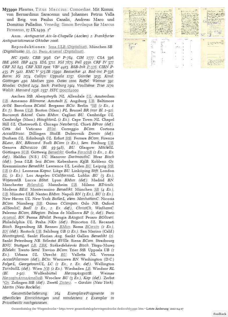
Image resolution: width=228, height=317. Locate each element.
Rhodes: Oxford (16, 85)
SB (94, 105)
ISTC (54, 90)
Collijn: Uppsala (49, 76)
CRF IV (99, 62)
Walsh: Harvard (16, 90)
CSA (101, 57)
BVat (51, 128)
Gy (6, 282)
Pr (12, 71)
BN (5, 231)
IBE (5, 62)
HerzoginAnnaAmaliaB (22, 277)
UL (89, 96)
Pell (78, 62)
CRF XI (9, 66)
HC (14, 57)
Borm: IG (11, 76)
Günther (84, 76)
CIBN (104, 66)
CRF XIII (34, 66)
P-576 (92, 66)
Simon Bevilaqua (77, 24)
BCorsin (92, 226)
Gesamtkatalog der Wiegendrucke (33, 309)
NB (46, 268)
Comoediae (80, 9)
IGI (61, 62)
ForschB (85, 152)
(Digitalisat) (68, 46)
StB (68, 138)
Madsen (37, 80)
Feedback (219, 314)
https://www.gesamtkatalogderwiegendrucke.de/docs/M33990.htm (101, 309)
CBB (36, 57)
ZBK (43, 245)
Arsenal (9, 217)
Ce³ (57, 57)
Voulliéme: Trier (91, 85)
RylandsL (35, 184)
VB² (56, 66)
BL (4, 175)
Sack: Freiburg (53, 85)
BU (88, 166)
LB (33, 245)
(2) (34, 51)
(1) (27, 51)
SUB (25, 152)
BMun (65, 226)
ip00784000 (69, 90)
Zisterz (65, 282)
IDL (43, 62)
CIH (80, 57)
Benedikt (55, 152)
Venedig (51, 24)
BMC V (32, 71)
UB (5, 100)
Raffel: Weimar (92, 80)
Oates (62, 80)
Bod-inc (95, 71)
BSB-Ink (78, 66)
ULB (29, 110)
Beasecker (72, 71)
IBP (24, 62)
